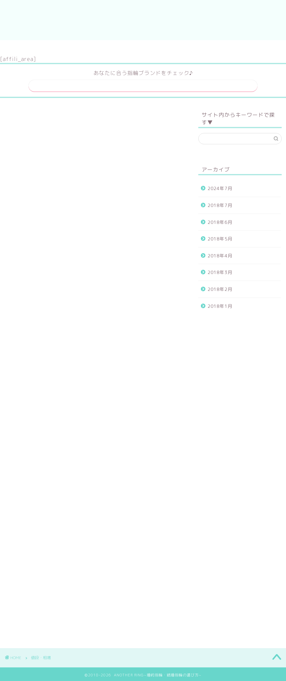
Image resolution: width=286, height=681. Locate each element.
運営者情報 (166, 48)
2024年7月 (220, 186)
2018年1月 (220, 304)
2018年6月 (220, 220)
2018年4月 (220, 253)
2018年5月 (220, 237)
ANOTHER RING (143, 20)
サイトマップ (122, 48)
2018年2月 (220, 287)
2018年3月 (220, 270)
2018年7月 (220, 203)
